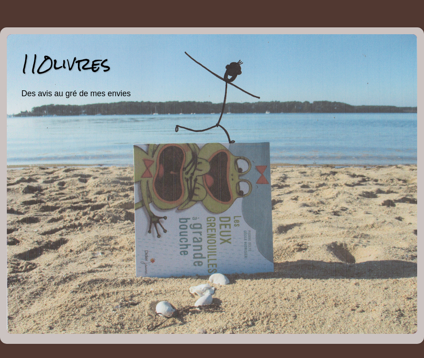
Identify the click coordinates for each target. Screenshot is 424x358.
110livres (66, 63)
